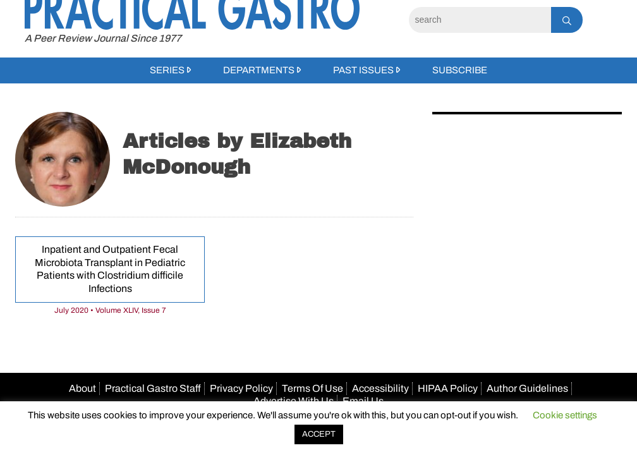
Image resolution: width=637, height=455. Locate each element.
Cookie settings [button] (565, 415)
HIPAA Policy (448, 388)
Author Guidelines (527, 388)
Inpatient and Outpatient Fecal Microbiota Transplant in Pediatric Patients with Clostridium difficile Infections (110, 269)
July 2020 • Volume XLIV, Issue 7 (110, 310)
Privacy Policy (241, 388)
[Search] (480, 20)
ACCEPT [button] (319, 434)
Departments (258, 70)
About (82, 388)
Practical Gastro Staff (153, 388)
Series (167, 70)
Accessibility (380, 388)
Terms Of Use (312, 388)
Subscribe (459, 70)
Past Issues (363, 70)
